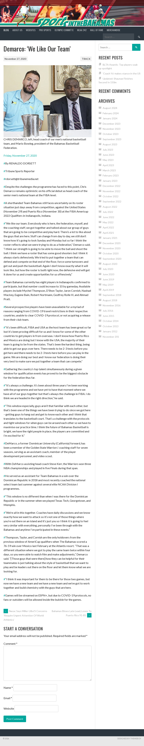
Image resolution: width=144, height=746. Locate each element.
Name (8, 687)
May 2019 (108, 284)
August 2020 (110, 263)
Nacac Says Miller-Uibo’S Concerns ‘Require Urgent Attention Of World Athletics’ (25, 615)
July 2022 (108, 211)
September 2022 (112, 201)
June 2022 (108, 217)
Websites (30, 30)
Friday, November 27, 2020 (20, 155)
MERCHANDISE (113, 30)
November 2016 (111, 305)
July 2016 (108, 310)
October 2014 (110, 320)
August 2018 (110, 300)
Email (8, 698)
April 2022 (108, 227)
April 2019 (108, 289)
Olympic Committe (64, 30)
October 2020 (110, 253)
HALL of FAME (96, 30)
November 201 (111, 336)
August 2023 (110, 144)
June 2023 (108, 154)
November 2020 (111, 248)
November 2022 (111, 191)
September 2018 (112, 294)
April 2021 (108, 232)
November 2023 (111, 128)
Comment (10, 643)
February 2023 (111, 175)
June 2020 (108, 274)
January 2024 (110, 118)
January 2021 (110, 237)
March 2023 (109, 170)
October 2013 (110, 326)
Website (9, 708)
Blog (6, 30)
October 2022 (110, 196)
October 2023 (110, 133)
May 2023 (108, 159)
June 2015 (108, 315)
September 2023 (112, 139)
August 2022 (110, 206)
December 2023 (111, 123)
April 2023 (108, 165)
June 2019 (108, 279)
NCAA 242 (82, 30)
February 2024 (111, 113)
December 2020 (111, 243)
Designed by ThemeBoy (129, 738)
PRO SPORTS (45, 30)
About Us (17, 30)
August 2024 (110, 107)
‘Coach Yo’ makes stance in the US (121, 73)
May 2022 (108, 222)
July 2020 (108, 268)
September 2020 (112, 258)
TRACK (86, 58)
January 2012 (110, 331)
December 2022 (111, 185)
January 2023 (110, 180)
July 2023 (108, 149)
